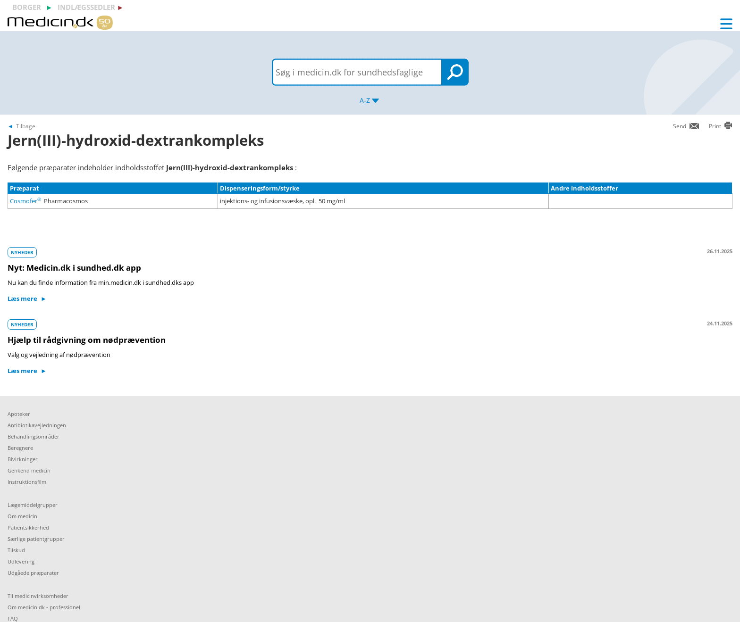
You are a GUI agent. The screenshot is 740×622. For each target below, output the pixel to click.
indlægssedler (86, 7)
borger (26, 7)
